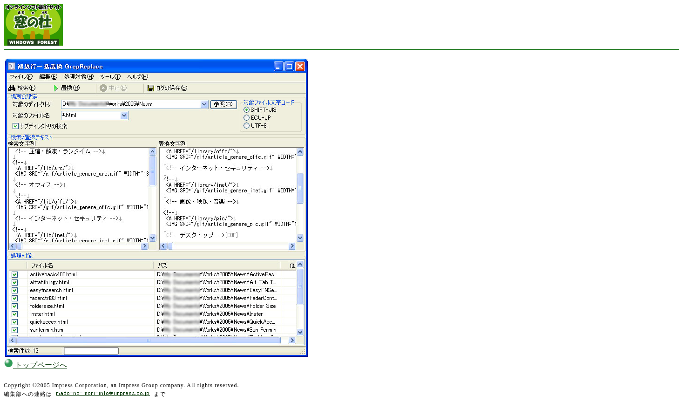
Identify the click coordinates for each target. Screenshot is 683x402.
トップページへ (35, 365)
